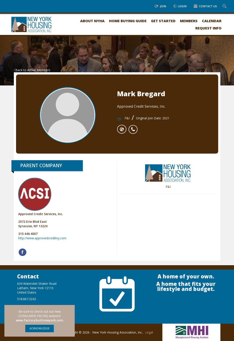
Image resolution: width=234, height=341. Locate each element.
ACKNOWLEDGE (39, 328)
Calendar (211, 20)
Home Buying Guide (128, 20)
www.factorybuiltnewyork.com (39, 320)
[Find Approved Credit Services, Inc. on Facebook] (22, 252)
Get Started (163, 20)
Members (189, 20)
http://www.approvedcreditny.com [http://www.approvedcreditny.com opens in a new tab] (42, 238)
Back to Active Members (32, 70)
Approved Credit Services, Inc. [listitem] (40, 197)
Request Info (208, 28)
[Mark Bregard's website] (121, 129)
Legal (149, 332)
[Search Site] (225, 6)
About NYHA (92, 20)
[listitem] (134, 127)
